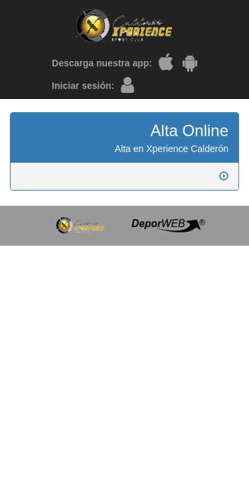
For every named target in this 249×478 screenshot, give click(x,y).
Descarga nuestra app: (102, 63)
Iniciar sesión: (83, 85)
